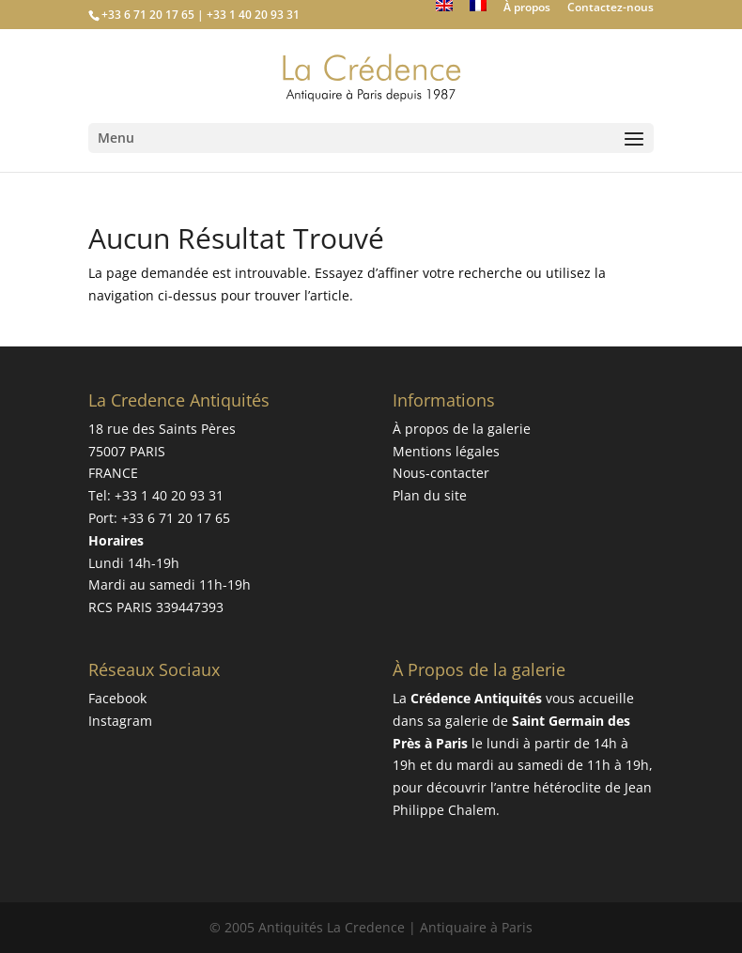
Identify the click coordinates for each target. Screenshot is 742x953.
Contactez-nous (610, 8)
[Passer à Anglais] (444, 11)
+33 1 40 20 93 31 (169, 495)
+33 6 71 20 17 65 (175, 518)
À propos (526, 8)
